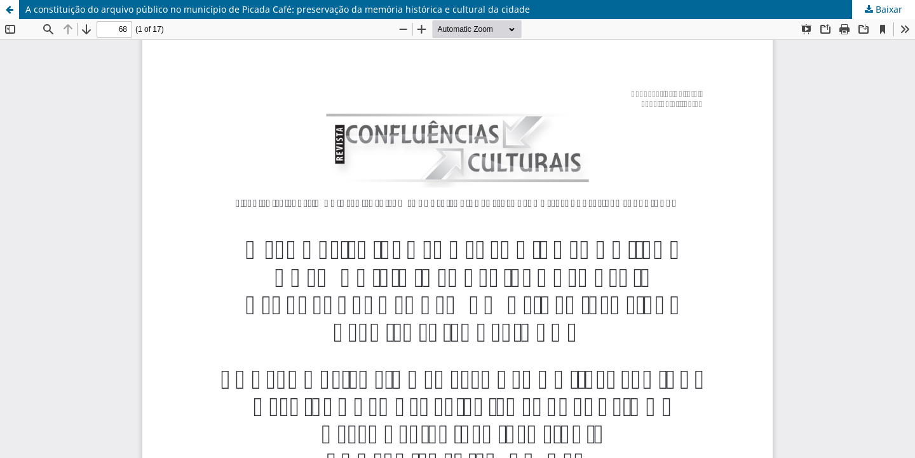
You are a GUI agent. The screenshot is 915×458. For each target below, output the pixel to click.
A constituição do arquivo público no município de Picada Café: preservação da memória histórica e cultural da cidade (277, 9)
